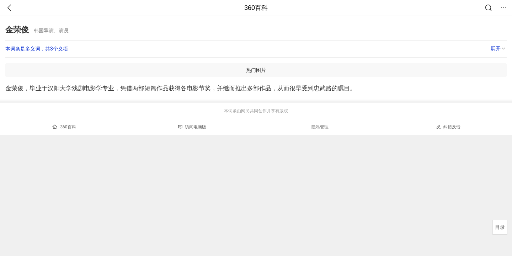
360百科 (256, 7)
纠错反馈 (448, 126)
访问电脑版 (192, 126)
